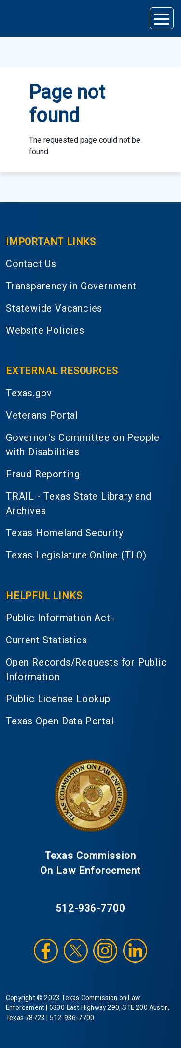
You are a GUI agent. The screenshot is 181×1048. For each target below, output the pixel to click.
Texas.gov (29, 393)
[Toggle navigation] (162, 18)
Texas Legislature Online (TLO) (76, 555)
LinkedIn (135, 951)
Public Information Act (61, 618)
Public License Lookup (58, 699)
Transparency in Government (71, 286)
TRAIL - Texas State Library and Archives (79, 503)
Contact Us (31, 264)
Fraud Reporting (43, 474)
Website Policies (45, 330)
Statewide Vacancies (54, 308)
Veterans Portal (42, 415)
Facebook (46, 951)
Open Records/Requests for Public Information (86, 669)
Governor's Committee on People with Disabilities (83, 445)
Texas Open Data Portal (60, 721)
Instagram (105, 951)
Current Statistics (46, 640)
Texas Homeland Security (64, 533)
